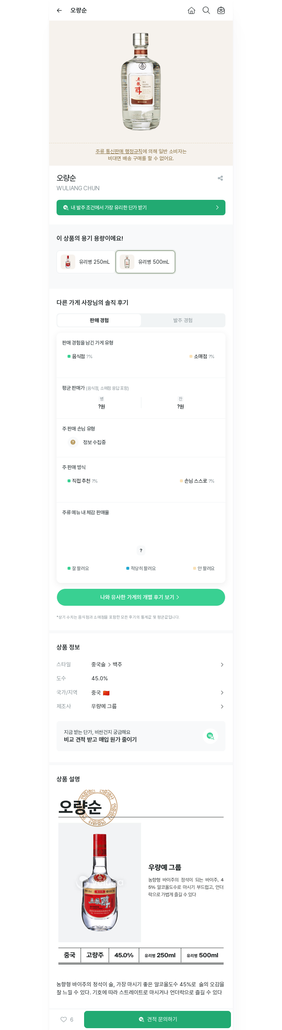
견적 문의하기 (157, 1019)
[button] (66, 1019)
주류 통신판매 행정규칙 (118, 151)
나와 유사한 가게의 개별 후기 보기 (141, 597)
